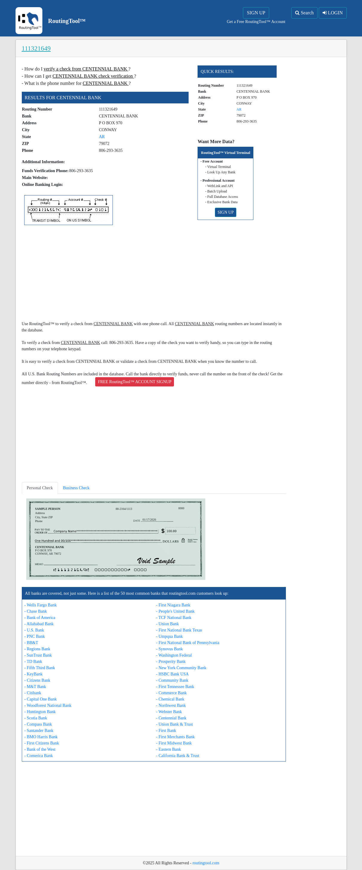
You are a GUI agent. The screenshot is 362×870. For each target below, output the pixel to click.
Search (304, 12)
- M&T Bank (35, 686)
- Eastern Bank (168, 749)
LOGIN (333, 12)
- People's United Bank (175, 611)
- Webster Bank (169, 712)
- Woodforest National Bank (48, 705)
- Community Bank (172, 680)
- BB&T (31, 642)
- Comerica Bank (38, 755)
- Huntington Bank (40, 712)
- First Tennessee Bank (175, 686)
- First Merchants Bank (175, 737)
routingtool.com (205, 863)
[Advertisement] (154, 274)
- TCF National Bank (173, 617)
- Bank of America (40, 617)
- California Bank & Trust (177, 755)
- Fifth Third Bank (39, 668)
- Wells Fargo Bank (40, 605)
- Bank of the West (40, 749)
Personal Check (40, 488)
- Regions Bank (37, 649)
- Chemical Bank (170, 699)
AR (101, 136)
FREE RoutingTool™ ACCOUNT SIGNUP (134, 382)
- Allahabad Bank (39, 624)
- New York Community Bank (181, 668)
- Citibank (32, 693)
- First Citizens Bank (41, 743)
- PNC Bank (34, 636)
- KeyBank (33, 674)
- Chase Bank (35, 611)
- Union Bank (167, 624)
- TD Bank (33, 661)
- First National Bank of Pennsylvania (187, 642)
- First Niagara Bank (173, 605)
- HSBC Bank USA (172, 674)
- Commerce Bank (171, 693)
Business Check (76, 488)
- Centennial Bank (171, 718)
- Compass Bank (38, 724)
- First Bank (166, 730)
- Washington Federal (174, 655)
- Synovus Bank (169, 649)
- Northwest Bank (171, 705)
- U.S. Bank (34, 630)
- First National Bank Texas (179, 630)
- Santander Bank (38, 730)
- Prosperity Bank (171, 661)
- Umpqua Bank (169, 636)
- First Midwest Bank (174, 743)
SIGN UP (256, 12)
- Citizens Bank (37, 680)
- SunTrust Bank (38, 655)
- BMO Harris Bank (41, 737)
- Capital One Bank (40, 699)
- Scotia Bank (35, 718)
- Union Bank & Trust (174, 724)
